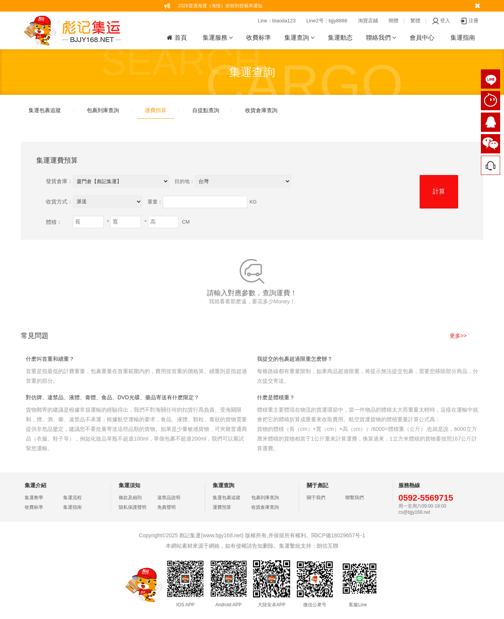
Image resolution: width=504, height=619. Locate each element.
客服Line (358, 604)
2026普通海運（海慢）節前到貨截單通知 (220, 5)
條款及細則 (130, 497)
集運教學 (34, 497)
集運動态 (340, 37)
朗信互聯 (327, 546)
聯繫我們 (354, 497)
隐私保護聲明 (132, 507)
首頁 (176, 37)
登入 (441, 21)
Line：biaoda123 (277, 21)
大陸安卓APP (272, 604)
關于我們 (316, 497)
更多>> (458, 336)
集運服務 (218, 37)
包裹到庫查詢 (103, 110)
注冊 (470, 21)
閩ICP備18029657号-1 (338, 535)
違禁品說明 (168, 497)
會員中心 (422, 37)
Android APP (228, 604)
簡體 (393, 21)
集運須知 (129, 485)
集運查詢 (299, 37)
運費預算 (155, 110)
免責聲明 (166, 507)
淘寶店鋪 (368, 21)
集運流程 (72, 497)
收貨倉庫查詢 (261, 110)
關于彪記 (317, 485)
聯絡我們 (381, 37)
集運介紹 (35, 485)
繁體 (415, 21)
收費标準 (258, 37)
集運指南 (462, 37)
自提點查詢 (205, 110)
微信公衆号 (314, 604)
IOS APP (185, 604)
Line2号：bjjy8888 (326, 21)
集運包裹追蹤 (45, 110)
